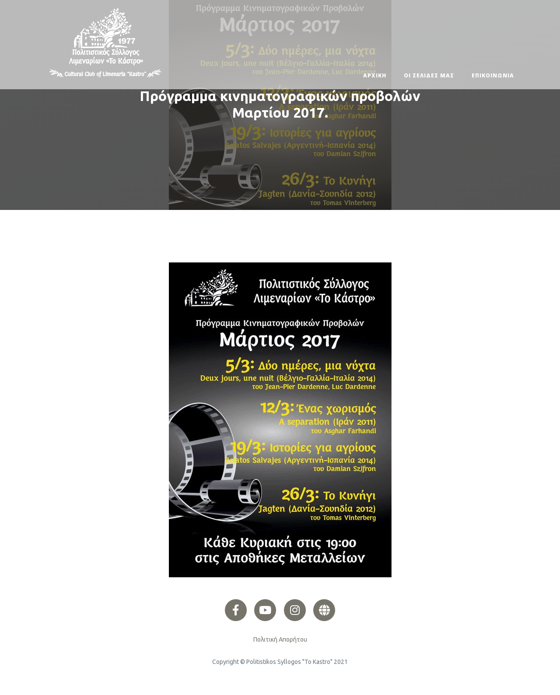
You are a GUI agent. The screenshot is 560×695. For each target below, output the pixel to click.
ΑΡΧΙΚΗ (374, 75)
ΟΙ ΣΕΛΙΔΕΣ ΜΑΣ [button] (429, 75)
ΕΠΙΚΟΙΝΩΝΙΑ (493, 75)
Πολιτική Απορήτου (280, 639)
